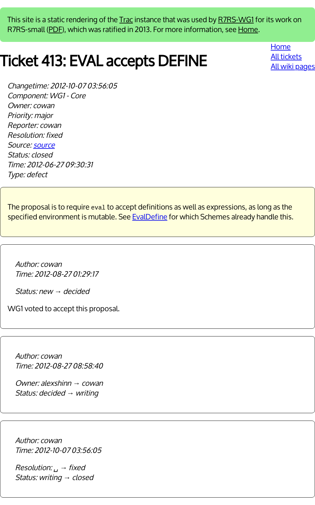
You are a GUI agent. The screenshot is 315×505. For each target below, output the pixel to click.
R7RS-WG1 (236, 20)
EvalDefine (149, 217)
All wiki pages (293, 66)
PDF (55, 30)
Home (248, 30)
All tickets (286, 57)
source (44, 145)
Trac (126, 20)
